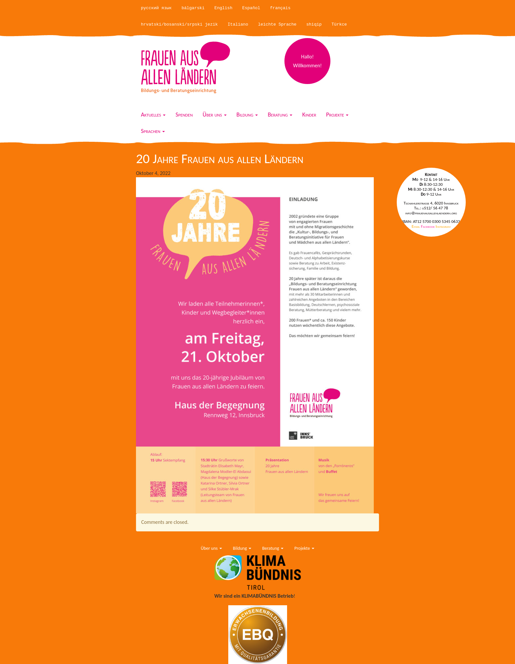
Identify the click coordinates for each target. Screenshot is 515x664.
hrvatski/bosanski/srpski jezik (179, 24)
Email (416, 226)
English (223, 8)
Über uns (215, 114)
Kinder (309, 114)
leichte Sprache (277, 24)
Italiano (238, 24)
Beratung (280, 114)
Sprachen (153, 131)
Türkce (339, 24)
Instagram (443, 226)
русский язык (156, 8)
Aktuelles (153, 114)
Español (251, 8)
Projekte (337, 114)
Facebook (428, 226)
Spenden (183, 114)
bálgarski (193, 8)
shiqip (314, 24)
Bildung (247, 114)
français (280, 8)
